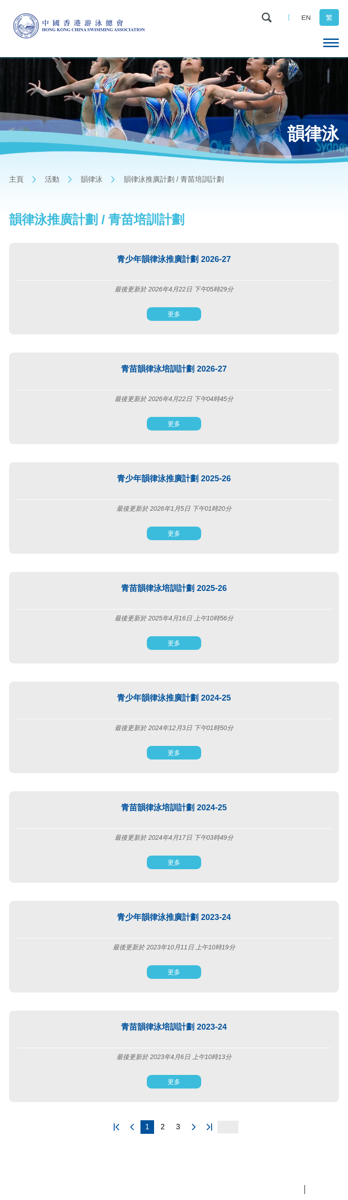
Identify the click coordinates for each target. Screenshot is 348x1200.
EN (306, 17)
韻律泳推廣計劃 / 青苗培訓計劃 (174, 179)
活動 (52, 179)
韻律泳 (91, 179)
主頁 (16, 179)
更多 (174, 314)
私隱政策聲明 (282, 1189)
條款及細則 (324, 1189)
